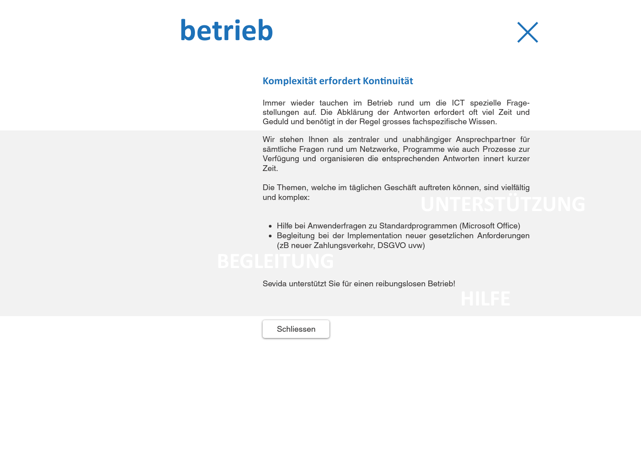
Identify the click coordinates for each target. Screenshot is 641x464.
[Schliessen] (296, 329)
